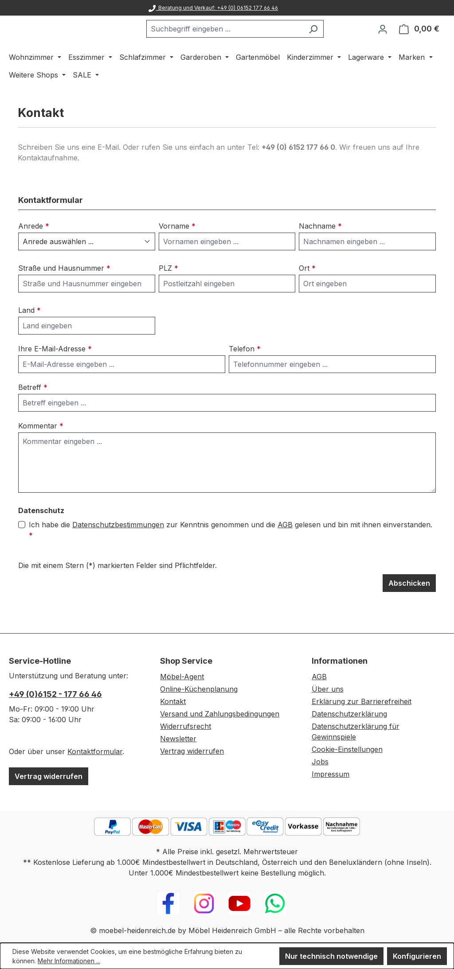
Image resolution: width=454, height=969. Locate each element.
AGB (285, 547)
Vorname (177, 249)
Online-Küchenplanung (199, 689)
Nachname (320, 249)
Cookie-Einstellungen (347, 749)
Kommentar (40, 448)
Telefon (245, 371)
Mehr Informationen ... (69, 961)
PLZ (168, 291)
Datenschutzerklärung (349, 713)
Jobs (320, 761)
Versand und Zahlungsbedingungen (219, 713)
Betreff (32, 410)
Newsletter (178, 738)
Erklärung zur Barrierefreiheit (361, 701)
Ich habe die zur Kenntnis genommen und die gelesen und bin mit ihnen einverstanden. (230, 552)
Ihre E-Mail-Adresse (55, 371)
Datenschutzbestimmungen (118, 547)
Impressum (330, 774)
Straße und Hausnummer (64, 291)
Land (29, 333)
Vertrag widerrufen (48, 776)
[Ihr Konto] (382, 40)
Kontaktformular (94, 751)
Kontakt (173, 701)
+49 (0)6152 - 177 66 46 (55, 694)
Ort (307, 291)
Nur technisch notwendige (331, 956)
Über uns (328, 689)
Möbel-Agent (182, 676)
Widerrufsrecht (185, 726)
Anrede (33, 249)
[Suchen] (335, 40)
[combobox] (246, 40)
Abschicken (409, 606)
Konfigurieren (417, 956)
